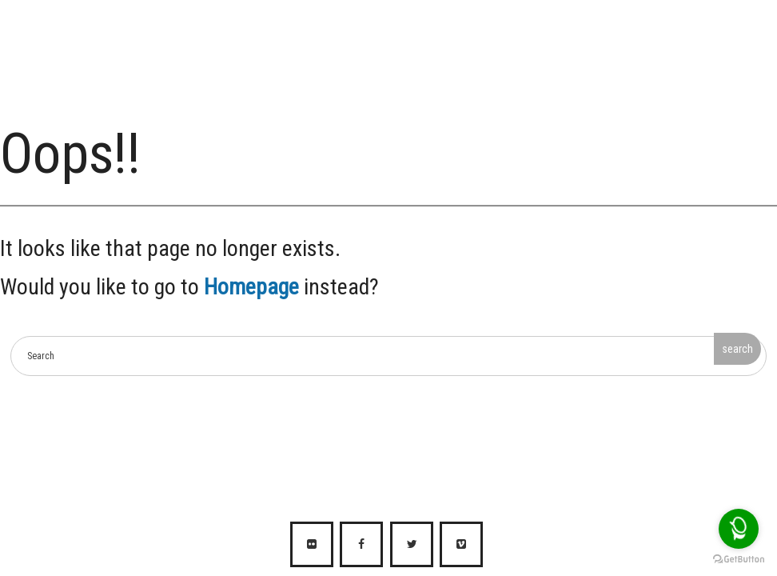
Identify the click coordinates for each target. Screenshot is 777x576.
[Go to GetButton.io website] (738, 559)
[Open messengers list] (739, 529)
